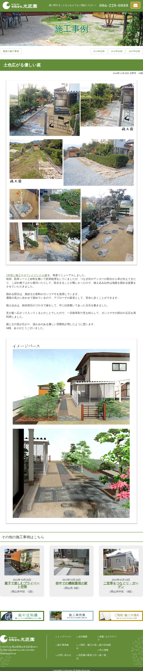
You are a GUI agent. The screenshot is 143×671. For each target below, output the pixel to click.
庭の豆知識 (105, 645)
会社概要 (82, 636)
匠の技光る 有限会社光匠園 (20, 5)
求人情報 (103, 650)
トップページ (64, 636)
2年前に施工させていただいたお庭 (26, 275)
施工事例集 (63, 645)
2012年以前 (99, 51)
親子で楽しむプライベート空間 (22, 585)
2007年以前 (134, 51)
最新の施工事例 (11, 51)
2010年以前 (116, 51)
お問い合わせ (64, 655)
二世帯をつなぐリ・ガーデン (120, 585)
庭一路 (102, 655)
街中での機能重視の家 (71, 583)
